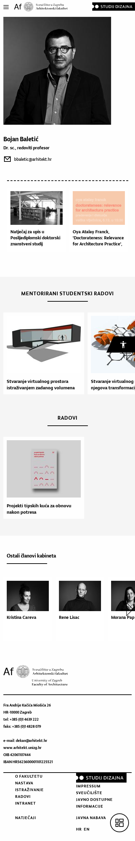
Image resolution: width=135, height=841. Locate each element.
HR (79, 829)
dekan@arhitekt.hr (31, 740)
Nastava (24, 783)
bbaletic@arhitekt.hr (33, 159)
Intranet (25, 803)
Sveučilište (89, 792)
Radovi (23, 796)
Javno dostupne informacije (94, 803)
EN (87, 829)
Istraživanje (29, 789)
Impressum (88, 786)
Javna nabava (91, 817)
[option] (42, 353)
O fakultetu (29, 776)
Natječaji (25, 817)
